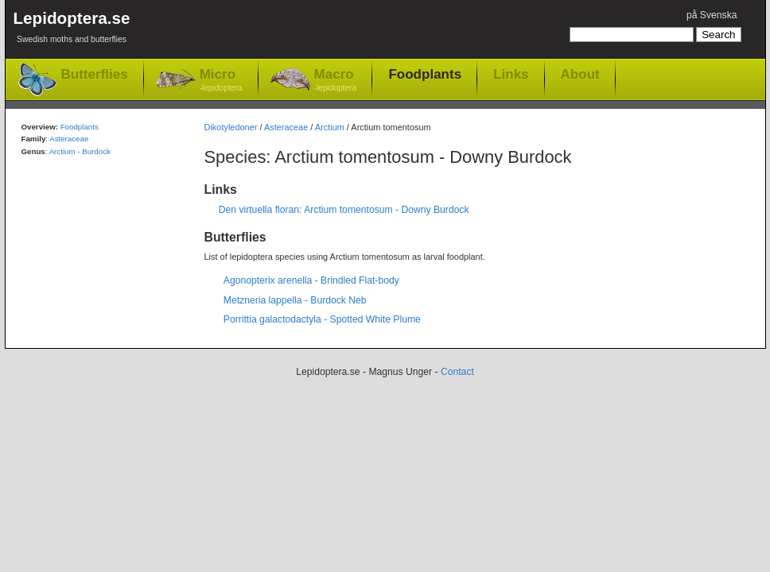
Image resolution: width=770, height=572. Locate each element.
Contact (457, 371)
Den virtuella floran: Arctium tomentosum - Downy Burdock (344, 209)
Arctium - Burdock (80, 151)
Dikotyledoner (231, 127)
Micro (221, 81)
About (580, 74)
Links (510, 74)
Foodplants (424, 74)
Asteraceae (286, 127)
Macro (335, 81)
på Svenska (711, 15)
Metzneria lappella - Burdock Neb (295, 300)
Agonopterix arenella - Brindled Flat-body (311, 280)
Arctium (329, 127)
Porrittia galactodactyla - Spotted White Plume (322, 319)
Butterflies (94, 74)
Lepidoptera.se (72, 30)
